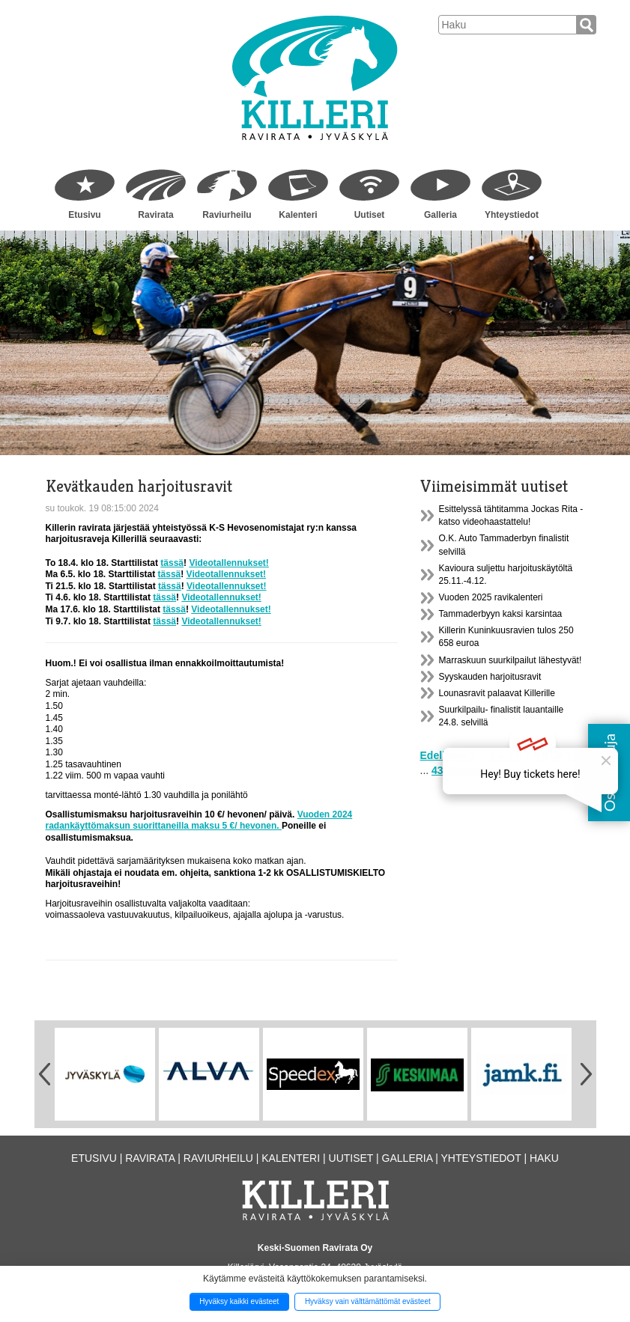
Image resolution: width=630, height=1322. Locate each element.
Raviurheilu (226, 215)
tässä (172, 563)
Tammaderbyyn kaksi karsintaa (501, 614)
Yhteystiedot (512, 215)
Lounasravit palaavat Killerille (497, 693)
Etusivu (84, 215)
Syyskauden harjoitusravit (490, 676)
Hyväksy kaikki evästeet (239, 1301)
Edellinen (443, 755)
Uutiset (369, 215)
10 (557, 755)
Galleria (440, 215)
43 (437, 770)
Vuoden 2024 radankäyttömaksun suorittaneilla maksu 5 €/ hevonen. (199, 820)
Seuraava (469, 770)
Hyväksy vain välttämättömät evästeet (368, 1301)
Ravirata (155, 215)
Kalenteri (298, 215)
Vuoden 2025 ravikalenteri (491, 597)
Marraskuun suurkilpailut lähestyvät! (510, 660)
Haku (544, 1158)
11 (572, 755)
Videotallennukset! (228, 563)
